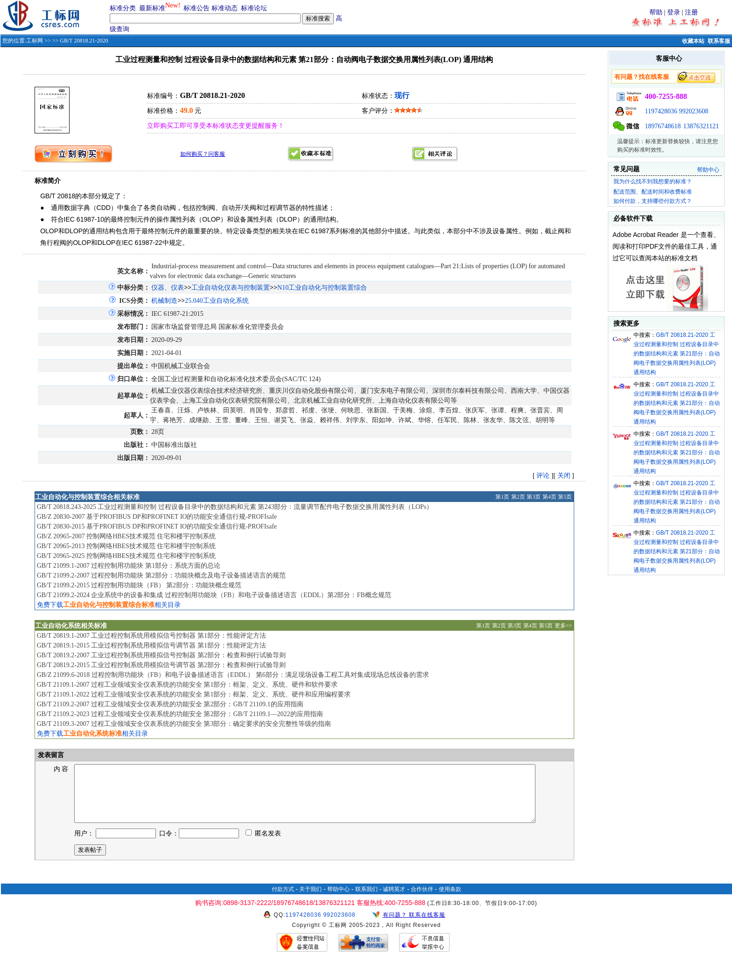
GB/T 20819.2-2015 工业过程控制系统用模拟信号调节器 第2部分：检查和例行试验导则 (161, 665)
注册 (691, 12)
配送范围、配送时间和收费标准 (652, 191)
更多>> (563, 625)
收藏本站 (693, 41)
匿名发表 (263, 844)
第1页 (502, 497)
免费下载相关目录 (109, 604)
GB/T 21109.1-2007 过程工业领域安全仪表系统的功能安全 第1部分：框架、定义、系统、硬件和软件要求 (187, 684)
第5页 (565, 497)
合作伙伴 (422, 900)
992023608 (693, 111)
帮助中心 (708, 170)
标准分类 (123, 8)
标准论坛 (254, 8)
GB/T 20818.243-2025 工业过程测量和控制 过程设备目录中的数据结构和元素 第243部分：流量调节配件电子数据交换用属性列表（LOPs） (235, 506)
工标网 (34, 40)
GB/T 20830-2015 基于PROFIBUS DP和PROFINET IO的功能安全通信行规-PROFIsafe (157, 526)
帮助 (655, 12)
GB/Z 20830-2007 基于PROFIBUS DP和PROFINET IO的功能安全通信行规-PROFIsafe (157, 516)
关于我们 (310, 900)
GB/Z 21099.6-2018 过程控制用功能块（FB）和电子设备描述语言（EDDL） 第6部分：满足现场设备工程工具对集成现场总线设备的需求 (233, 674)
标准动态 (224, 8)
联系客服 (719, 41)
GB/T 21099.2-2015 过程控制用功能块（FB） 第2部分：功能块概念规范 (139, 585)
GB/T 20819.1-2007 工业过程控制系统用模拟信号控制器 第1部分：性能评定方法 (151, 635)
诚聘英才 (394, 900)
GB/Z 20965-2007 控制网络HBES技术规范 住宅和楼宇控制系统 (126, 536)
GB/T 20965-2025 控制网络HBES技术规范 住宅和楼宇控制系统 (126, 555)
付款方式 (283, 900)
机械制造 (164, 300)
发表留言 (50, 755)
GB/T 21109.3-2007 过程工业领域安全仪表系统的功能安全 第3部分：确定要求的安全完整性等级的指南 (184, 723)
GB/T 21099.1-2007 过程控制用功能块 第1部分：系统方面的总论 (128, 565)
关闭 (563, 475)
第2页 (518, 497)
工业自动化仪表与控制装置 (230, 287)
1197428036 (661, 111)
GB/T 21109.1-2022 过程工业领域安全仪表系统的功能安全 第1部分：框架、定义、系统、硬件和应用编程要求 (194, 694)
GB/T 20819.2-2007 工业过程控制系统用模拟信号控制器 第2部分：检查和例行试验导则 (161, 655)
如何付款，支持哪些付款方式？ (652, 201)
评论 (542, 475)
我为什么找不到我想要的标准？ (652, 181)
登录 (673, 12)
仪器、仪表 (167, 287)
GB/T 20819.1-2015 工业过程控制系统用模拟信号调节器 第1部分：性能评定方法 (151, 645)
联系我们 (366, 900)
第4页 (549, 497)
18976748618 (663, 126)
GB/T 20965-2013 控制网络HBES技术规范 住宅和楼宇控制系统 (126, 546)
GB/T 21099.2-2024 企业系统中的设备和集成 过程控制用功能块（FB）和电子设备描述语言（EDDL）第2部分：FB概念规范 (214, 595)
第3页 (534, 497)
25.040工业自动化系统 (217, 300)
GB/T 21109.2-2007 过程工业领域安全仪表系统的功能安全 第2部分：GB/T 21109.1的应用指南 (170, 704)
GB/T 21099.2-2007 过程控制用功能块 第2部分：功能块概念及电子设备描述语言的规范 (161, 575)
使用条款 (450, 900)
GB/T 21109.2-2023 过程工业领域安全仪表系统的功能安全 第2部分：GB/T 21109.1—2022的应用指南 (180, 713)
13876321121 (701, 126)
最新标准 (152, 8)
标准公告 (196, 8)
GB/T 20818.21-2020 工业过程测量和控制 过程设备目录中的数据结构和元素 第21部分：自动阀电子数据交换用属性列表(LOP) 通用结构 (676, 354)
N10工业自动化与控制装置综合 (322, 287)
